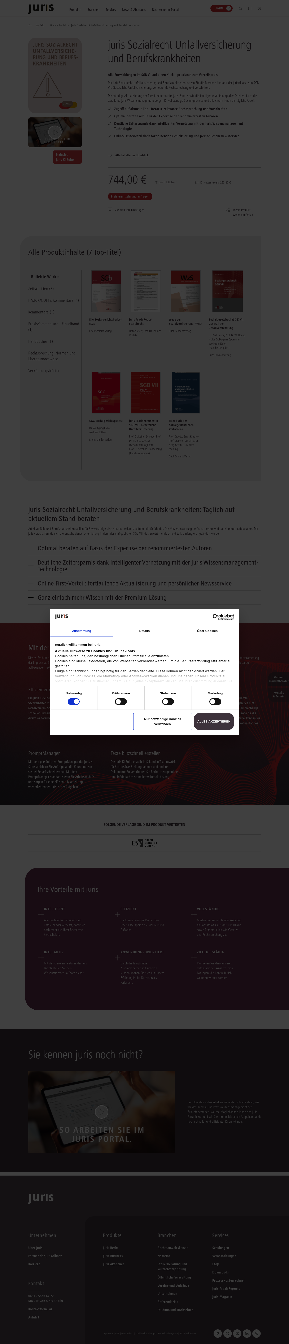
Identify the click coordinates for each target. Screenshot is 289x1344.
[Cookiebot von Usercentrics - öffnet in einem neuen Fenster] (215, 617)
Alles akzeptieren (214, 721)
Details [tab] (144, 631)
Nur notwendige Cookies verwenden (162, 721)
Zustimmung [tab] (81, 631)
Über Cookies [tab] (207, 631)
